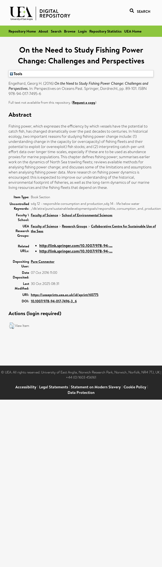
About (43, 31)
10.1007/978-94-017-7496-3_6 (54, 301)
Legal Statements (53, 387)
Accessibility (25, 387)
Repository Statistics (105, 31)
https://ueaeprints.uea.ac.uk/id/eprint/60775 (64, 294)
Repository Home (22, 31)
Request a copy (83, 102)
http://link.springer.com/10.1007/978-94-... (75, 245)
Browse (69, 31)
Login (82, 31)
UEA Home (133, 31)
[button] (11, 326)
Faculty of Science (44, 215)
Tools (16, 73)
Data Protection (81, 392)
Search (56, 31)
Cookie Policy (135, 387)
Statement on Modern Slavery (96, 387)
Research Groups (74, 226)
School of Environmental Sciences (87, 215)
